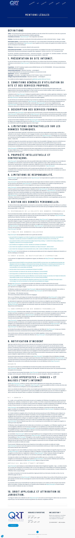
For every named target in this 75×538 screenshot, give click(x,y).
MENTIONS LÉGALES (38, 534)
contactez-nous (13, 525)
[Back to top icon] (37, 532)
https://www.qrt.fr (24, 36)
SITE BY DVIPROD (44, 534)
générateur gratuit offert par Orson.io (41, 79)
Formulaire (62, 522)
